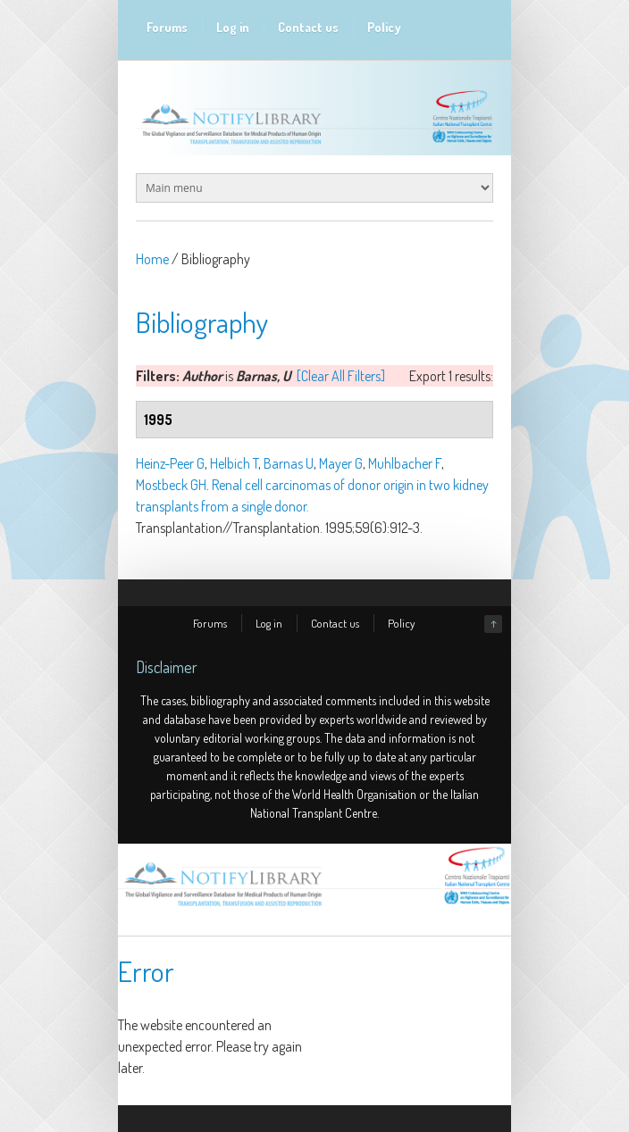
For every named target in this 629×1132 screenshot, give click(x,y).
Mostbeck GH (171, 485)
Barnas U (289, 463)
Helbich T (234, 463)
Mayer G (341, 463)
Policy (384, 27)
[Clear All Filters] (341, 376)
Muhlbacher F (404, 463)
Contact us (308, 27)
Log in (232, 27)
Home (152, 259)
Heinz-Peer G (170, 463)
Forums (167, 27)
